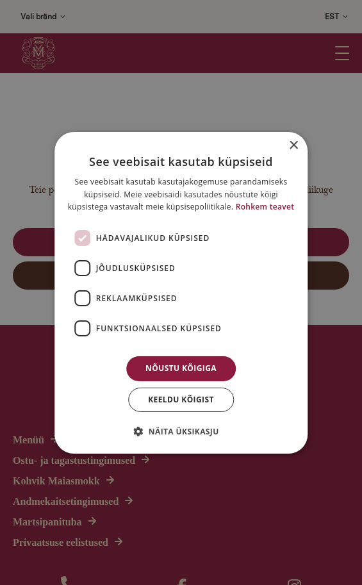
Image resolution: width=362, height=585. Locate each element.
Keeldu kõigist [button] (181, 399)
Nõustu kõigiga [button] (181, 368)
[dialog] (181, 292)
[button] (180, 431)
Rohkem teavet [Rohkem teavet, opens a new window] (265, 206)
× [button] (293, 145)
